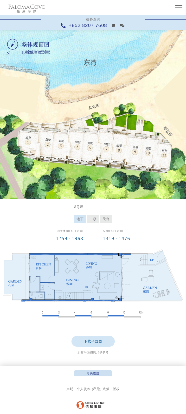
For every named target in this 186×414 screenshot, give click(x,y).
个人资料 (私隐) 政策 (93, 389)
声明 (70, 389)
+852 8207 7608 (85, 25)
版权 (116, 389)
